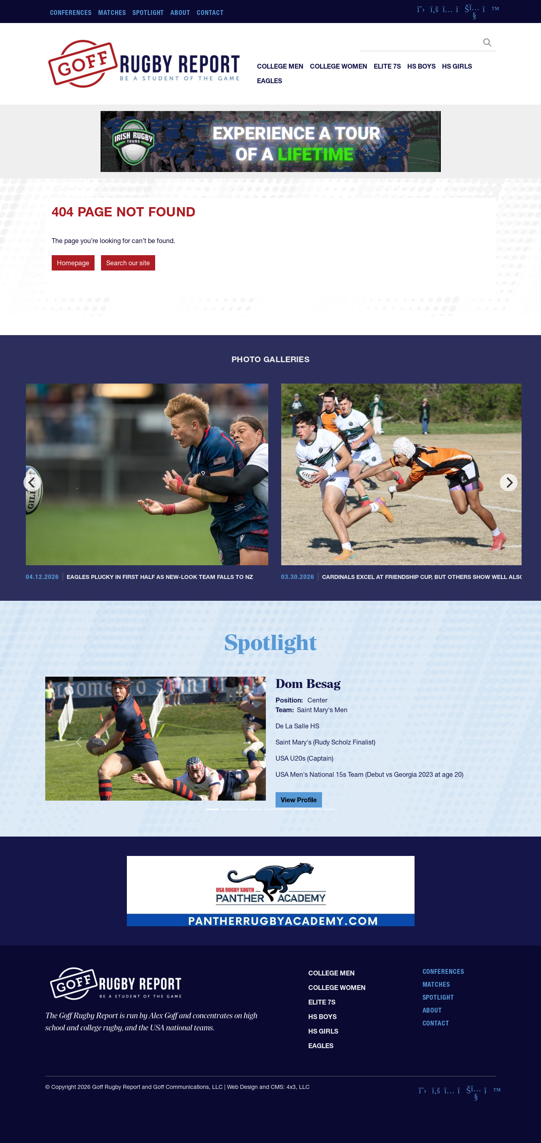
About (180, 12)
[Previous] (32, 482)
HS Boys (421, 66)
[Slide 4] (256, 809)
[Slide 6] (285, 809)
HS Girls (457, 66)
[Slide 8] (314, 809)
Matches (112, 12)
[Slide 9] (329, 809)
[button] (79, 742)
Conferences (71, 12)
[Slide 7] (300, 809)
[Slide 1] (212, 809)
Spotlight (148, 12)
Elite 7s (387, 66)
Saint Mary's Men (322, 710)
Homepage (73, 263)
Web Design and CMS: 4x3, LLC (268, 1087)
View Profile (299, 800)
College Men (280, 66)
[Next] (509, 482)
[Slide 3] (242, 809)
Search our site (128, 263)
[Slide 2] (227, 809)
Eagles (269, 81)
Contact (210, 12)
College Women (338, 66)
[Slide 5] (271, 809)
